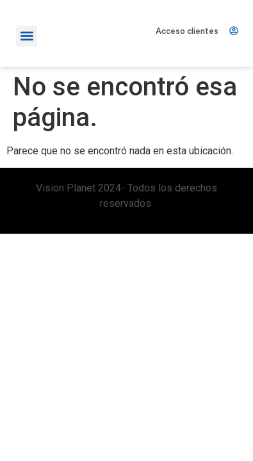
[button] (26, 35)
